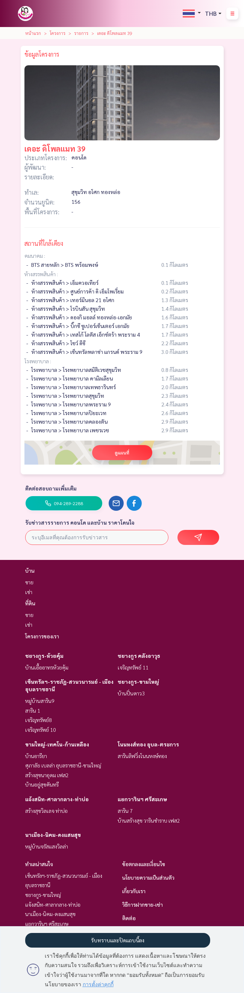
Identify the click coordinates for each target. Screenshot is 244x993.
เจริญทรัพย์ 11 (133, 667)
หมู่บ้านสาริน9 (40, 700)
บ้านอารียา (36, 755)
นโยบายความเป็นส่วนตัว (148, 877)
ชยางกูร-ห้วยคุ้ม (44, 655)
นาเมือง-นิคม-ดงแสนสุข (53, 834)
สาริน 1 (32, 710)
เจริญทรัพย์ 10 (40, 729)
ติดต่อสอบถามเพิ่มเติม (51, 488)
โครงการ (57, 33)
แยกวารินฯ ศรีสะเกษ (142, 799)
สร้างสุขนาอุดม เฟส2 (47, 775)
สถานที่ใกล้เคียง (43, 243)
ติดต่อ (129, 918)
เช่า (28, 591)
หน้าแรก (33, 33)
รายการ (81, 33)
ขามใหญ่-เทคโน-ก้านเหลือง (57, 744)
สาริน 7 (125, 810)
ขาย (29, 582)
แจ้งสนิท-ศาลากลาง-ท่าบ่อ (57, 799)
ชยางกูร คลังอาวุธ (139, 655)
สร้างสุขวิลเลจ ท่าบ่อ (46, 810)
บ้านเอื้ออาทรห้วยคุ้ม (46, 667)
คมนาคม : (34, 255)
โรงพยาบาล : (37, 361)
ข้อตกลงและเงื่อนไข (143, 864)
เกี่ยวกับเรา (133, 891)
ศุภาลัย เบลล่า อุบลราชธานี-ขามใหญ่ (63, 765)
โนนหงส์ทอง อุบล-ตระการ (148, 744)
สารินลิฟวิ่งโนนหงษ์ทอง (142, 755)
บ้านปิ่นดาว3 (131, 693)
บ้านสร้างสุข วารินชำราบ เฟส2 (149, 820)
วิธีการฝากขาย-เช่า (142, 904)
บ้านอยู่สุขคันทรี (42, 784)
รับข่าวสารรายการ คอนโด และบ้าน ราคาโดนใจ (80, 522)
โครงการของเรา (42, 636)
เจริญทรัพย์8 (38, 719)
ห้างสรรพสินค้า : (41, 274)
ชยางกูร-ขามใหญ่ (138, 681)
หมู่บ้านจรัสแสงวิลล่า (46, 846)
